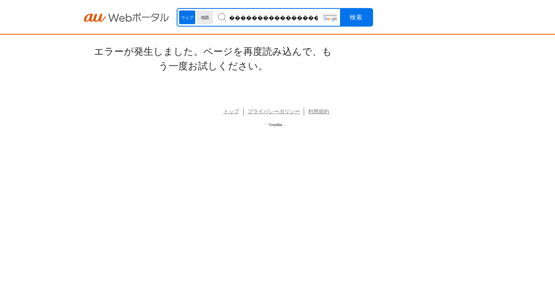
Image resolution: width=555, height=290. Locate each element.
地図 (205, 17)
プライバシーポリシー (274, 111)
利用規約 (318, 111)
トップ (231, 111)
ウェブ (187, 17)
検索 (356, 17)
